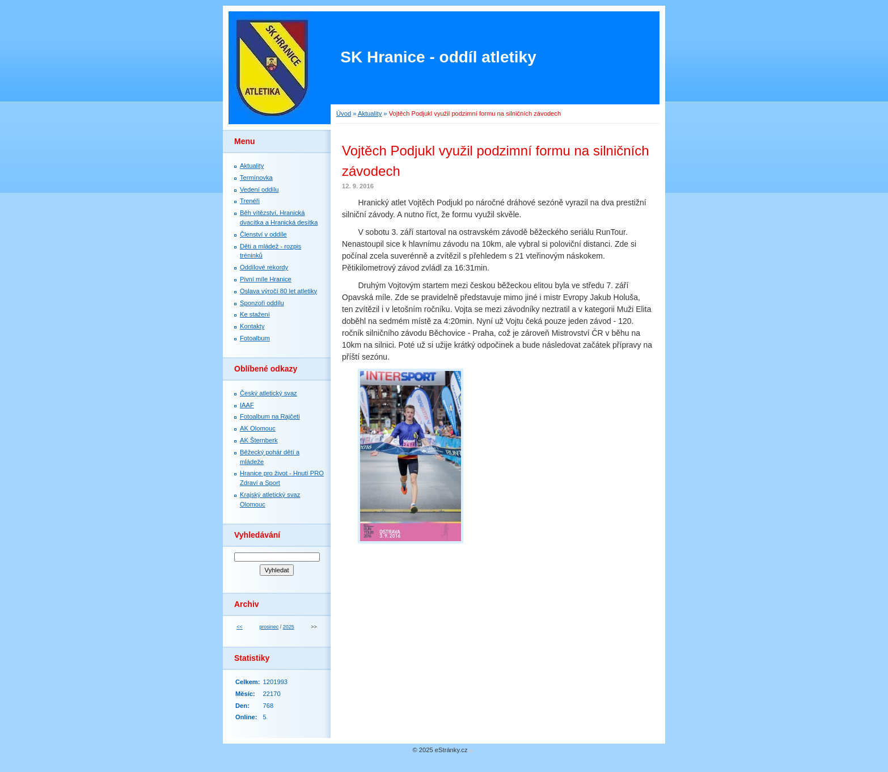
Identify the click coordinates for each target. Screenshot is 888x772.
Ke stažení (255, 314)
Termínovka (256, 177)
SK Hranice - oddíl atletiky (438, 57)
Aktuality (370, 113)
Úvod (343, 113)
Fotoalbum (255, 338)
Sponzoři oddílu (262, 302)
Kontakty (252, 326)
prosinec (268, 627)
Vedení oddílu (259, 189)
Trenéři (250, 200)
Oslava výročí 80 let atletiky (278, 291)
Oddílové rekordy (264, 267)
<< (239, 627)
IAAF (247, 405)
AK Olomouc (258, 428)
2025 (288, 627)
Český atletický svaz (268, 393)
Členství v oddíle (263, 234)
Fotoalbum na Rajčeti (270, 416)
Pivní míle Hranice (265, 279)
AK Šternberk (259, 440)
